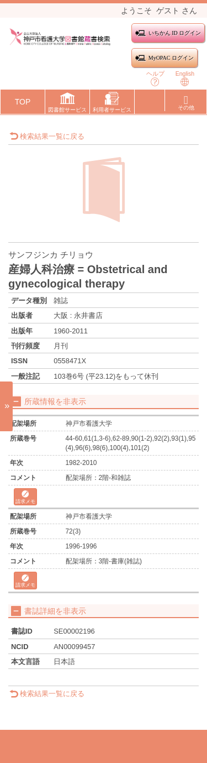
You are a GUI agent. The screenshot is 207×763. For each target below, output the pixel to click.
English (185, 78)
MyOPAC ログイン (164, 58)
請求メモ (25, 497)
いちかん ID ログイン (168, 33)
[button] (67, 104)
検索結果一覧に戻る (46, 136)
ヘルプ (155, 78)
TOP (23, 101)
